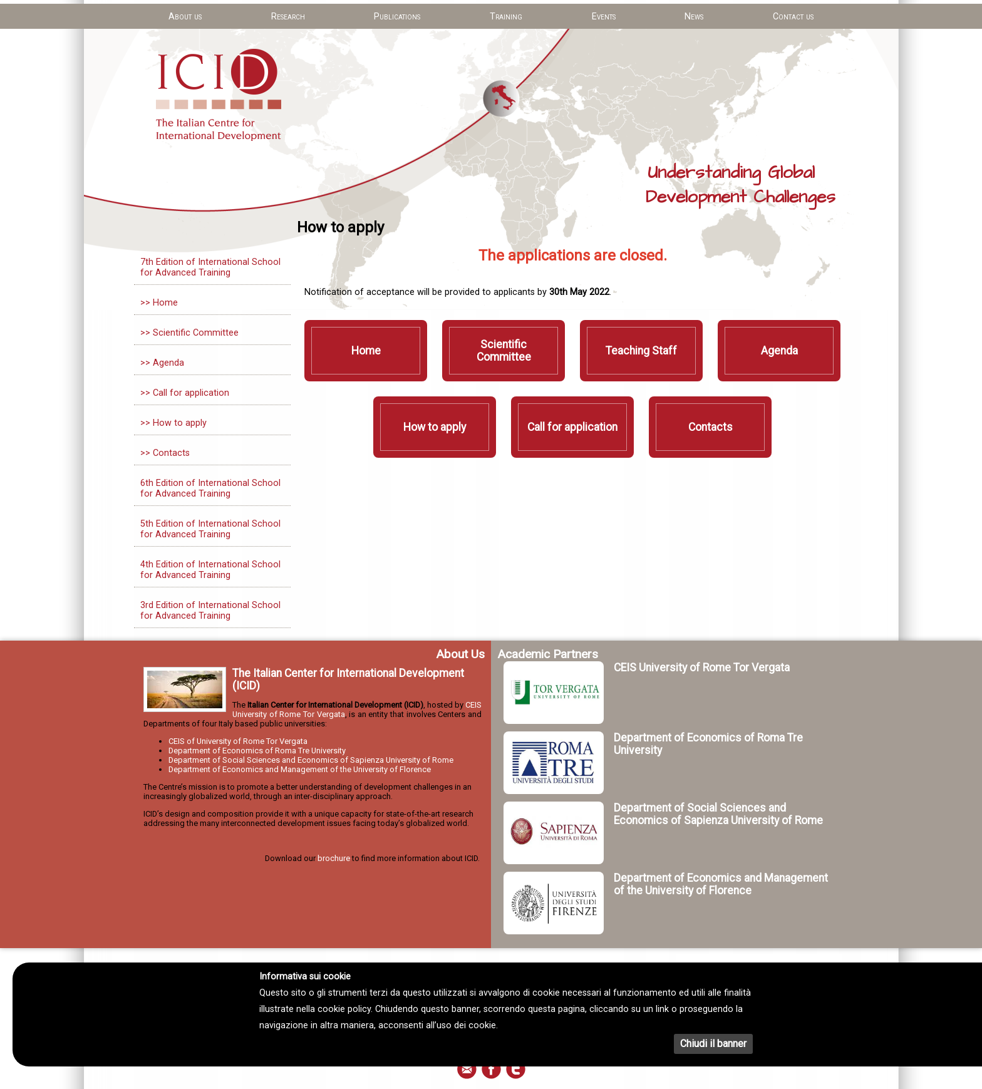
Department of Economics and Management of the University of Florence (299, 769)
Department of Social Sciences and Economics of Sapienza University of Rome (310, 760)
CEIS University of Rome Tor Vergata (702, 667)
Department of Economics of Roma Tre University (257, 750)
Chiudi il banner (713, 1044)
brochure (334, 858)
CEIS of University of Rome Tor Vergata (238, 741)
